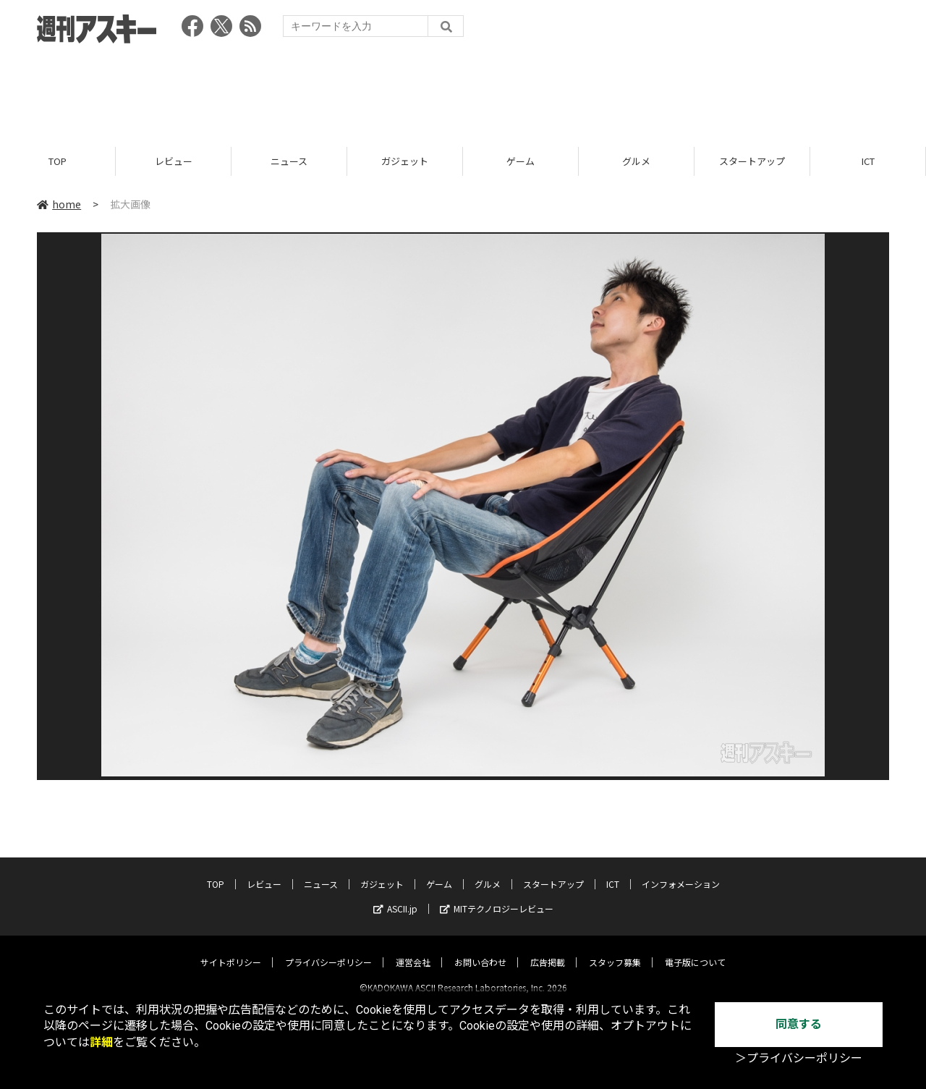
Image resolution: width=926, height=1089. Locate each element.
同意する (799, 1024)
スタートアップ (752, 161)
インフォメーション (681, 871)
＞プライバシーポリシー (798, 1058)
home (59, 204)
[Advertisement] (463, 90)
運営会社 (413, 950)
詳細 (101, 1042)
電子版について (695, 950)
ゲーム (520, 161)
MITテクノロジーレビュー (496, 896)
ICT (868, 161)
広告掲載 (547, 950)
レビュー (173, 161)
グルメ (636, 161)
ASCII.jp (395, 896)
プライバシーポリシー (328, 950)
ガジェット (404, 161)
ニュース (289, 161)
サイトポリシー (230, 950)
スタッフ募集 (615, 950)
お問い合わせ (480, 950)
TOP (57, 161)
